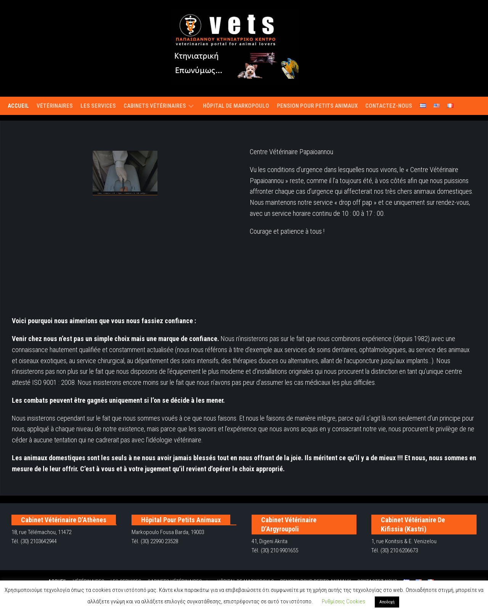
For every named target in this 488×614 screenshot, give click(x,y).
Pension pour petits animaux (317, 105)
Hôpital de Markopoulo (236, 105)
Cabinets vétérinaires (155, 105)
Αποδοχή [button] (387, 602)
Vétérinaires (55, 105)
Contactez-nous (388, 105)
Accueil (18, 105)
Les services (98, 105)
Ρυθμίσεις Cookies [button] (343, 601)
